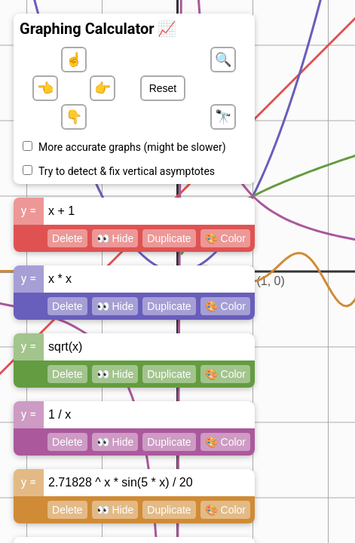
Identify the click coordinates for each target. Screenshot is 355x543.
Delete (67, 238)
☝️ (74, 59)
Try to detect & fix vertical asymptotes (126, 171)
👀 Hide (115, 238)
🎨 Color (225, 238)
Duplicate (169, 238)
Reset (163, 88)
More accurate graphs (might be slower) (132, 147)
